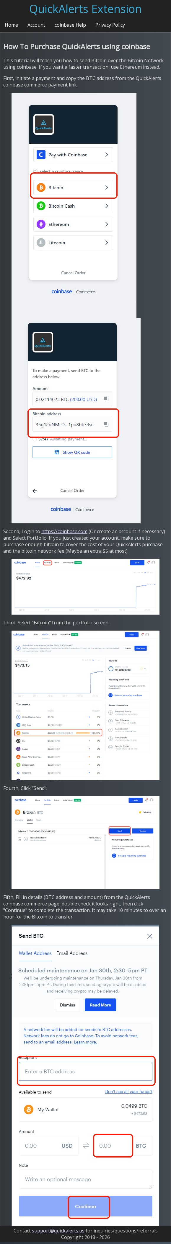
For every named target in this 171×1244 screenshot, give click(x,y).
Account (36, 25)
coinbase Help (70, 25)
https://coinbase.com (64, 531)
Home (11, 25)
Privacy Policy (110, 25)
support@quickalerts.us (58, 1230)
